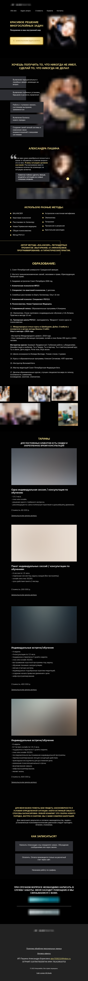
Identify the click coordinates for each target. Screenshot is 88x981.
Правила (50, 11)
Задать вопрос (26, 11)
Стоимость (39, 11)
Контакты (60, 11)
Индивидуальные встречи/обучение (32, 647)
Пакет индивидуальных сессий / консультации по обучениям (40, 568)
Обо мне (13, 11)
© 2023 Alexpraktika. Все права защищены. (44, 968)
